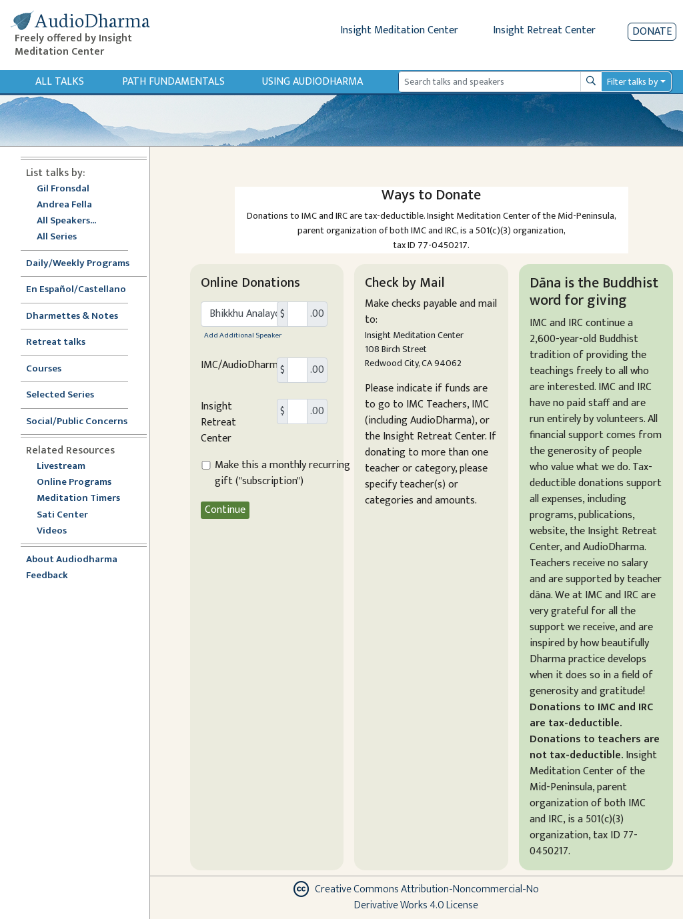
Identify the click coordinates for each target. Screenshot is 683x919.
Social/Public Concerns (76, 421)
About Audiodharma (71, 560)
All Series (57, 237)
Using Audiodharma (312, 82)
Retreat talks (55, 342)
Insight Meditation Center (399, 30)
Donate (652, 32)
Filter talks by (632, 81)
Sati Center (62, 515)
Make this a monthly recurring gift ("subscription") (282, 473)
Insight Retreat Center (544, 30)
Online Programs (74, 482)
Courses (43, 369)
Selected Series (68, 395)
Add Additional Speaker (242, 335)
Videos (59, 531)
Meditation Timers (78, 498)
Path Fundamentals (173, 82)
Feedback (47, 576)
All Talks (59, 82)
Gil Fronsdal (63, 189)
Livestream (61, 466)
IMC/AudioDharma (242, 365)
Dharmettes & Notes (72, 316)
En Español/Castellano (76, 289)
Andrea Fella (64, 205)
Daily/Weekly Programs (84, 263)
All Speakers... (66, 221)
